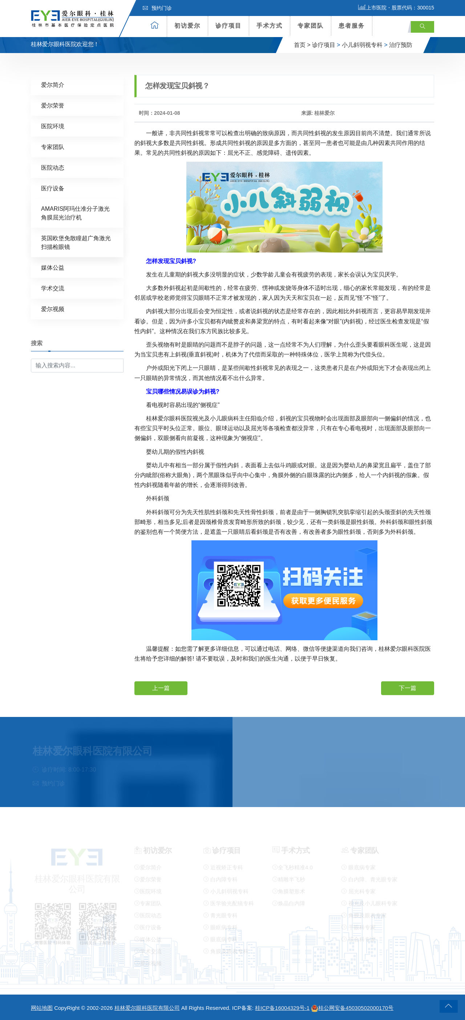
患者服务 (352, 26)
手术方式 (269, 26)
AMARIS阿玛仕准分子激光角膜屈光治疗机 (75, 212)
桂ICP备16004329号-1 (282, 1008)
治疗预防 (400, 45)
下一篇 (407, 687)
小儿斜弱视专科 (362, 45)
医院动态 (52, 167)
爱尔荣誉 (52, 105)
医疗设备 (52, 188)
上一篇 (161, 687)
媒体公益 (52, 267)
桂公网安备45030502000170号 (352, 1008)
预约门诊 (157, 8)
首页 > (302, 45)
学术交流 (52, 288)
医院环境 (52, 126)
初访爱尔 (187, 26)
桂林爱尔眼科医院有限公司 (147, 1008)
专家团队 (311, 26)
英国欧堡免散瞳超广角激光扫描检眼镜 (76, 242)
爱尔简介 (52, 84)
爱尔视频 (52, 309)
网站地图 (42, 1008)
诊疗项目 (228, 26)
